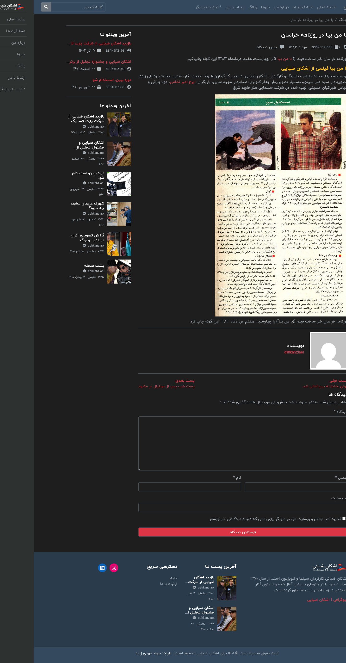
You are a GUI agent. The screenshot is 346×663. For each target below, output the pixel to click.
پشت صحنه (60, 265)
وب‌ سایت (305, 498)
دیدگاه (307, 412)
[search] (44, 7)
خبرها (231, 7)
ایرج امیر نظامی (149, 81)
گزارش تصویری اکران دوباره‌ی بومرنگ (53, 237)
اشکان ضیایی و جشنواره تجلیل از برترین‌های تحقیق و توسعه (53, 149)
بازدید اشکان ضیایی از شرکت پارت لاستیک (62, 43)
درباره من (247, 7)
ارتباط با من (201, 7)
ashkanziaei (296, 47)
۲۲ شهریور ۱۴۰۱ (52, 87)
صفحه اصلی (293, 7)
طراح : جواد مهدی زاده (119, 653)
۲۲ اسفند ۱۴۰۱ (53, 69)
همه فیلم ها (269, 7)
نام (203, 477)
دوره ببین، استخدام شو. (77, 79)
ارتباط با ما (134, 583)
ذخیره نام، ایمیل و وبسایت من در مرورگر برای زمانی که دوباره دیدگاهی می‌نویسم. (241, 519)
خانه (139, 578)
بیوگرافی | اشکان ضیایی (293, 599)
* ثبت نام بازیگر (175, 7)
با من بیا (251, 58)
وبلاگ (219, 7)
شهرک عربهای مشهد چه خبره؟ (53, 205)
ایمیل (307, 477)
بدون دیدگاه (236, 47)
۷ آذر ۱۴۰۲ (56, 50)
